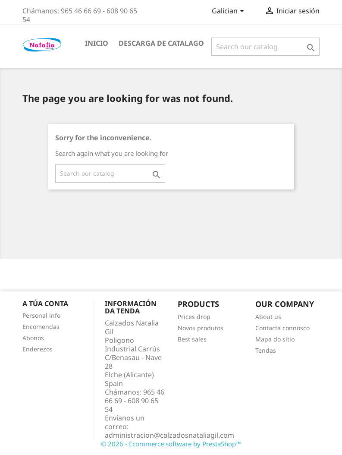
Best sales (192, 339)
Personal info (41, 315)
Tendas (265, 350)
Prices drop (194, 317)
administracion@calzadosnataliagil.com (169, 435)
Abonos (33, 338)
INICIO (96, 43)
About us (268, 317)
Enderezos (37, 349)
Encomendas (41, 326)
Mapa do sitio (275, 339)
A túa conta (45, 303)
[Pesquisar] (265, 47)
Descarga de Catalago (161, 43)
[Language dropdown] (229, 11)
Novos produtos (200, 328)
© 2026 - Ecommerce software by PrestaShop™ (171, 443)
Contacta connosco (282, 328)
